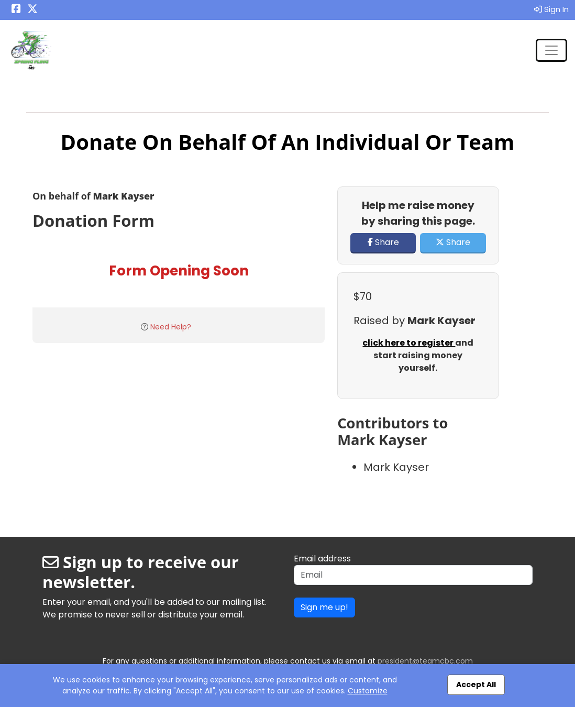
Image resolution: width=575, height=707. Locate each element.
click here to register (408, 343)
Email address (322, 559)
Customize (368, 691)
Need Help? (170, 327)
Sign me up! (324, 607)
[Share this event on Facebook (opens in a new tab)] (16, 9)
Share (383, 242)
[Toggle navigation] (551, 50)
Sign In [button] (551, 9)
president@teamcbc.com (425, 661)
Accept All (476, 684)
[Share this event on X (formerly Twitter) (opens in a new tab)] (32, 9)
